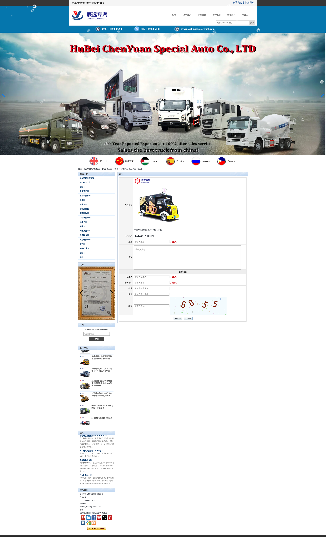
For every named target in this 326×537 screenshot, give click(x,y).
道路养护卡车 (85, 240)
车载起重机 (84, 209)
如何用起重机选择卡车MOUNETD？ (93, 437)
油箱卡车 (83, 222)
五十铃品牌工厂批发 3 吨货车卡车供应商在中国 (102, 371)
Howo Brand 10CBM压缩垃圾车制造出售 (102, 408)
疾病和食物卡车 (86, 462)
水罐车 (82, 200)
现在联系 (96, 528)
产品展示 (202, 15)
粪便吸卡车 (84, 235)
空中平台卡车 (85, 218)
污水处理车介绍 (86, 477)
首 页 (174, 15)
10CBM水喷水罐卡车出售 (102, 420)
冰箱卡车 (83, 204)
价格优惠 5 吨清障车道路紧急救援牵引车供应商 (102, 359)
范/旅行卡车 (84, 248)
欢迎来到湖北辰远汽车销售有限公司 (88, 3)
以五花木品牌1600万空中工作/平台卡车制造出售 (102, 396)
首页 (80, 169)
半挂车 (82, 244)
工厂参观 (217, 15)
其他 (81, 257)
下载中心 (246, 15)
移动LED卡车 (85, 182)
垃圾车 (82, 187)
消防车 (82, 226)
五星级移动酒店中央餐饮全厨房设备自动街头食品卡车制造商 (102, 384)
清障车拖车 (84, 213)
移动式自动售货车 (92, 169)
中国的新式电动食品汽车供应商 (148, 230)
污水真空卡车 (85, 231)
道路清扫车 (84, 191)
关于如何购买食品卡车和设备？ (91, 452)
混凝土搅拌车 (85, 196)
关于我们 (187, 15)
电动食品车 (107, 169)
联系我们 (237, 2)
